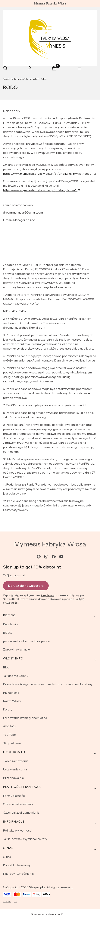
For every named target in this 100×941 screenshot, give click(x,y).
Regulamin (47, 595)
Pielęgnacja (11, 692)
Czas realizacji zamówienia (21, 812)
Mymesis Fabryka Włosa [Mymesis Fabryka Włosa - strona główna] (50, 544)
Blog (6, 667)
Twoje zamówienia (15, 761)
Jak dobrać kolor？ (16, 676)
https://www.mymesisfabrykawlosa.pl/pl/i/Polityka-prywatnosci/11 (48, 173)
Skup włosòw (12, 743)
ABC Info (9, 726)
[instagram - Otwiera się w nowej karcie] (46, 556)
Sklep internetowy (46, 914)
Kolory (7, 709)
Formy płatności (14, 796)
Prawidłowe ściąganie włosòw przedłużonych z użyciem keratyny (47, 684)
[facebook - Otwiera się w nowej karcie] (54, 556)
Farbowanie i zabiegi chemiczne (25, 718)
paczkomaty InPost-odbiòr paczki (26, 641)
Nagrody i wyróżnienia (18, 873)
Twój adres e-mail (14, 575)
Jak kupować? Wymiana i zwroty (25, 839)
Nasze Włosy (12, 701)
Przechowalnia (13, 778)
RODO (7, 632)
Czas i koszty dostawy (18, 804)
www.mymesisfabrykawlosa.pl (23, 348)
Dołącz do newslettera (26, 586)
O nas (7, 857)
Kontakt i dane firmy (16, 865)
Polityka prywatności (17, 830)
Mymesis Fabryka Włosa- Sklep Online (25, 79)
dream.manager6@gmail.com (23, 212)
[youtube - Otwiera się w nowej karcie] (61, 556)
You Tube (9, 734)
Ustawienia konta (15, 769)
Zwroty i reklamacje (16, 649)
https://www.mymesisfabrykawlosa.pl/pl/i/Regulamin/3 (40, 190)
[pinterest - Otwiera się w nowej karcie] (38, 556)
